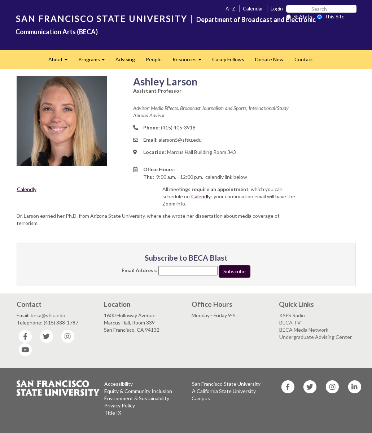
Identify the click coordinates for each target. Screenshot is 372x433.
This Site (331, 16)
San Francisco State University (226, 384)
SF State (299, 16)
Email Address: (139, 270)
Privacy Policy (119, 405)
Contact (303, 59)
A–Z (230, 8)
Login (277, 8)
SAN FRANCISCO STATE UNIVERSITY (101, 18)
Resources (189, 61)
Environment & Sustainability (136, 398)
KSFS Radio (292, 315)
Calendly (26, 189)
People (154, 59)
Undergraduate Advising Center (315, 337)
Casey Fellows (228, 59)
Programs (94, 61)
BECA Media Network (303, 330)
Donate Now (269, 59)
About (60, 61)
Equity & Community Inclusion (138, 391)
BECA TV (290, 322)
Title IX (112, 413)
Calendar (253, 8)
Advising (125, 59)
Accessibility (118, 384)
